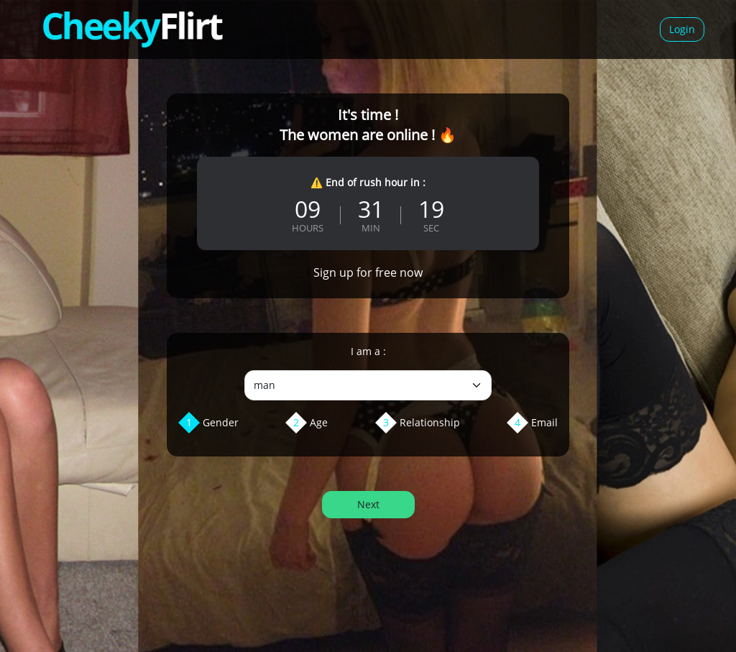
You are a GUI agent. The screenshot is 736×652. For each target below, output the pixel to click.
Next (368, 504)
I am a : (368, 351)
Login (682, 29)
